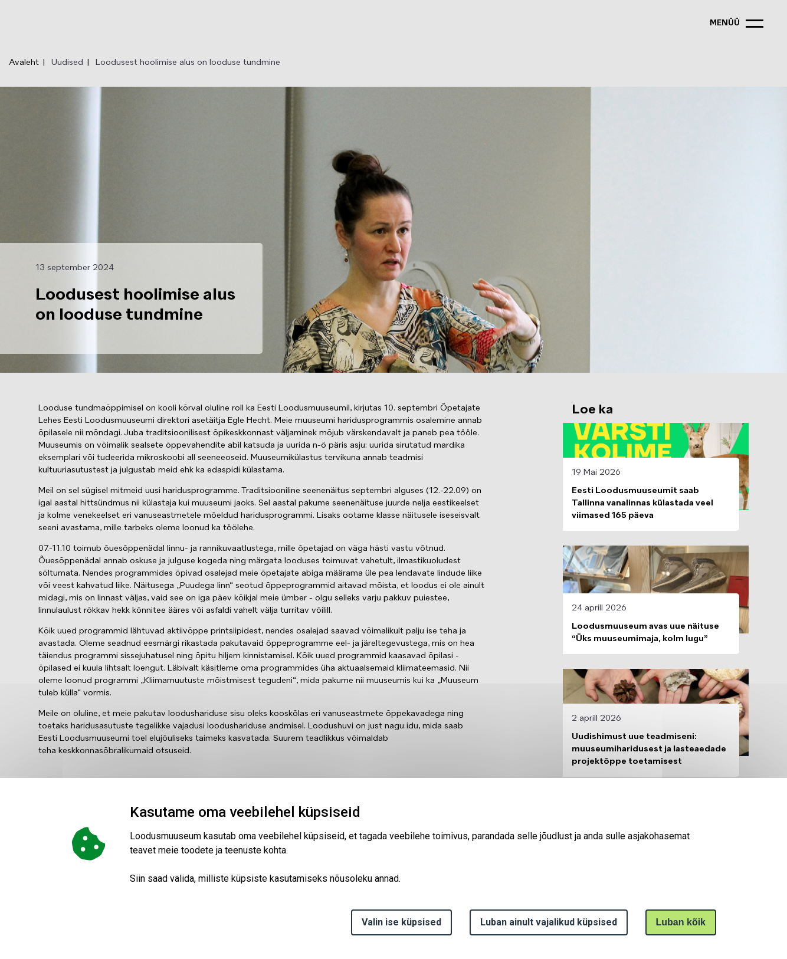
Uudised (67, 62)
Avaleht (24, 62)
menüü (725, 23)
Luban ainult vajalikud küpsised (548, 922)
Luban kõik (681, 922)
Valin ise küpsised (401, 922)
